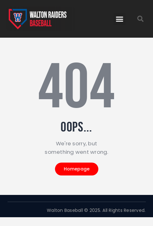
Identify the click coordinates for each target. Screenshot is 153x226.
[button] (120, 19)
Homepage (77, 169)
